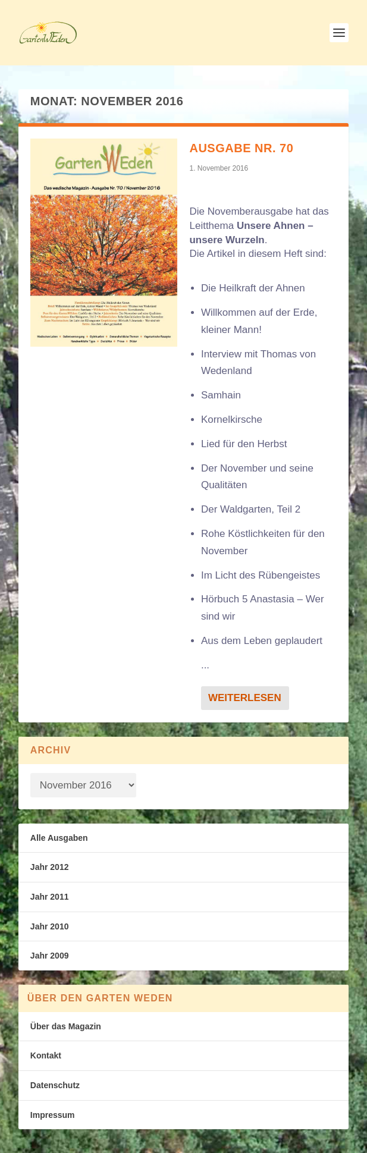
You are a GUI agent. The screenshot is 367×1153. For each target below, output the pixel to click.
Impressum (52, 1115)
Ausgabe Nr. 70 (241, 148)
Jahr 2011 (49, 896)
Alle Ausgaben (59, 838)
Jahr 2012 (49, 867)
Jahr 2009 (49, 955)
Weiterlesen (244, 697)
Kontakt (45, 1055)
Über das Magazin (65, 1026)
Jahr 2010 (49, 926)
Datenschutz (55, 1085)
